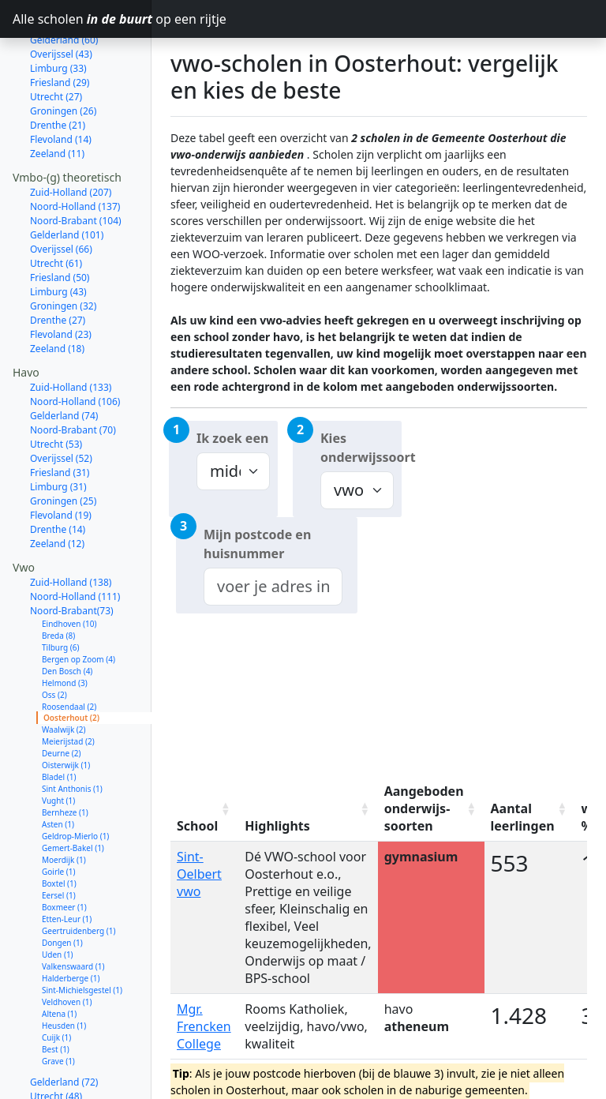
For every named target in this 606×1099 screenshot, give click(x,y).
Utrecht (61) (56, 207)
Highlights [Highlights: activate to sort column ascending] (277, 826)
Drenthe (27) (57, 264)
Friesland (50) (59, 221)
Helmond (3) (65, 626)
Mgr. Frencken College (204, 1026)
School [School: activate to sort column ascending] (197, 826)
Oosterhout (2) (71, 661)
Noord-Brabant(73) (72, 554)
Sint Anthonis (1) (72, 732)
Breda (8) (58, 579)
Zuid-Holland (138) (70, 526)
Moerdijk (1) (64, 803)
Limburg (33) (58, 1068)
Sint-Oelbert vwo (199, 874)
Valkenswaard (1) (73, 910)
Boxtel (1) (59, 827)
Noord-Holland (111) (75, 540)
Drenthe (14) (57, 473)
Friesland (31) (59, 416)
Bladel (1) (59, 720)
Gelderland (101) (66, 179)
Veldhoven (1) (67, 945)
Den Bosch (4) (67, 615)
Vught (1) (58, 744)
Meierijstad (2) (68, 685)
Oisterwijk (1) (66, 709)
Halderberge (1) (70, 922)
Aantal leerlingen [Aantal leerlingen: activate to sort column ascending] (523, 817)
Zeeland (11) (57, 97)
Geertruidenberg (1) (78, 874)
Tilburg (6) (61, 591)
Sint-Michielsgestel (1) (82, 934)
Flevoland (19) (61, 459)
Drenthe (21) (57, 69)
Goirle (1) (59, 815)
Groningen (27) (63, 1083)
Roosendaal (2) (69, 650)
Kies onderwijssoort (361, 447)
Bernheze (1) (65, 756)
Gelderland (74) (64, 359)
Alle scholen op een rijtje (82, 19)
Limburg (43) (58, 235)
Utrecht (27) (56, 40)
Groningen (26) (63, 55)
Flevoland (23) (61, 278)
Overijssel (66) (61, 193)
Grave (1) (58, 1005)
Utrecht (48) (56, 1040)
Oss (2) (54, 638)
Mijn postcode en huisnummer (257, 544)
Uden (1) (57, 898)
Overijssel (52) (61, 402)
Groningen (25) (63, 445)
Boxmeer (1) (64, 851)
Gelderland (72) (64, 1026)
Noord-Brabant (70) (73, 374)
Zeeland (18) (57, 292)
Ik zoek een (232, 438)
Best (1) (55, 993)
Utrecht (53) (56, 388)
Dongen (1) (62, 886)
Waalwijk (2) (64, 673)
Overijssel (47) (61, 1054)
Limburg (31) (58, 430)
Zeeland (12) (57, 487)
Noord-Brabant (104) (76, 164)
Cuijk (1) (56, 981)
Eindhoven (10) (69, 567)
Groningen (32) (63, 250)
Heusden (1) (64, 969)
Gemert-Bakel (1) (73, 791)
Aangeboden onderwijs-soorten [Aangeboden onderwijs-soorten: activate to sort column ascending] (424, 808)
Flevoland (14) (61, 83)
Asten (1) (58, 768)
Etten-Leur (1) (67, 862)
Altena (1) (59, 957)
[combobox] (273, 587)
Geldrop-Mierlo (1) (75, 780)
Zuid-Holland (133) (70, 331)
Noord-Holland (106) (75, 345)
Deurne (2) (61, 697)
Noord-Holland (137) (75, 150)
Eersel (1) (59, 839)
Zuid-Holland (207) (70, 136)
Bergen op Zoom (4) (78, 603)
